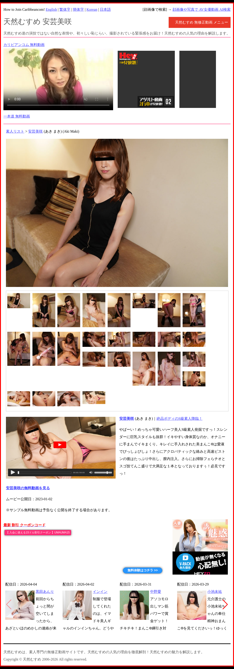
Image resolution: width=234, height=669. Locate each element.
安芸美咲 (35, 131)
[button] (225, 604)
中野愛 (155, 592)
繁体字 (64, 9)
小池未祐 (214, 592)
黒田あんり (45, 592)
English (51, 9)
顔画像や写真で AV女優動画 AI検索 (202, 9)
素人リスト (15, 131)
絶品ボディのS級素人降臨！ (179, 418)
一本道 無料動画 (16, 116)
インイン (100, 592)
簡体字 (78, 9)
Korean (92, 9)
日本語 (105, 9)
